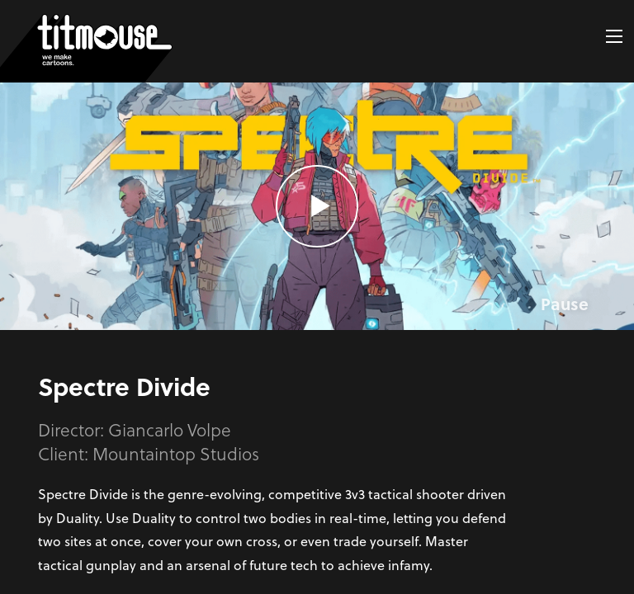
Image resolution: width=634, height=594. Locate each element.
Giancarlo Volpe (169, 429)
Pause (565, 303)
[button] (614, 36)
